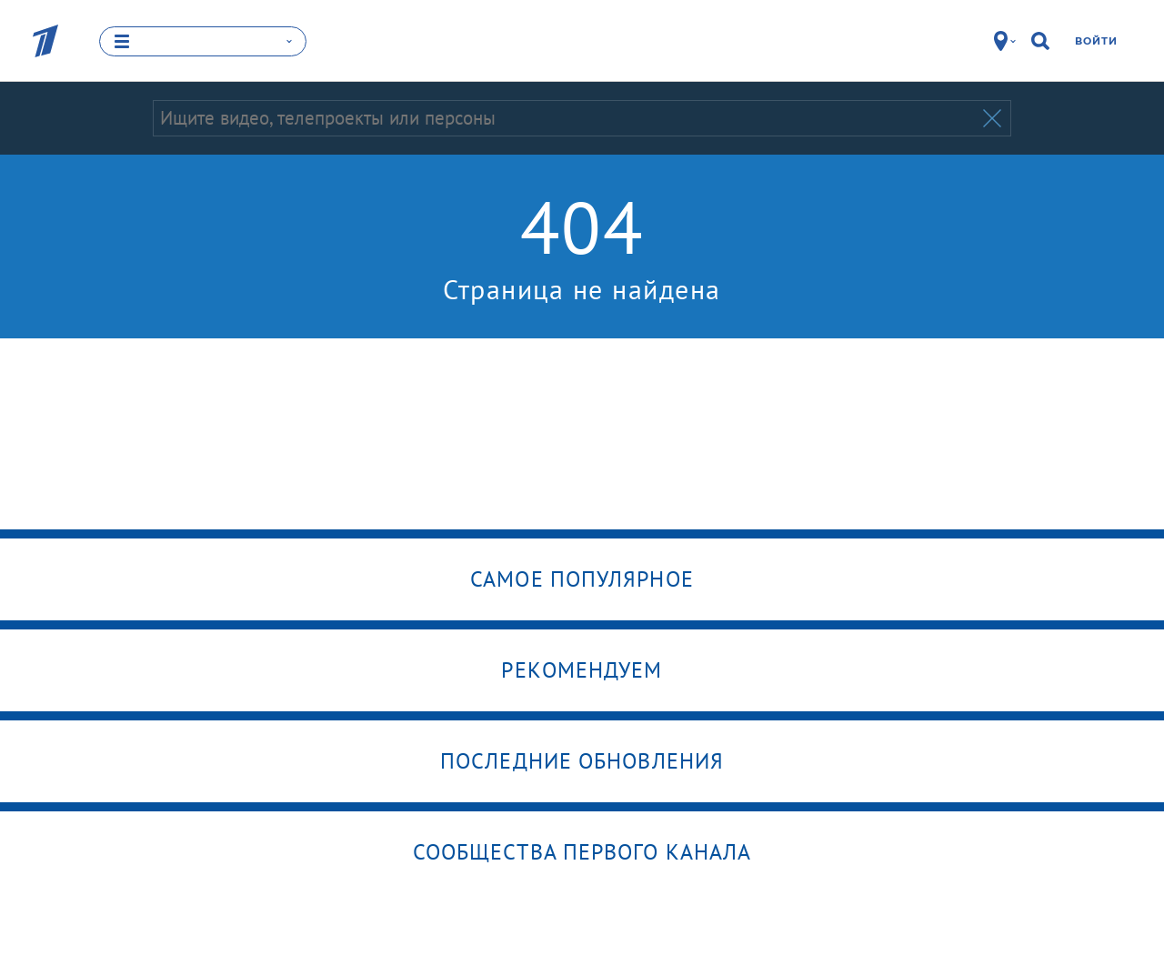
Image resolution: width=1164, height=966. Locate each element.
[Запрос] (566, 118)
